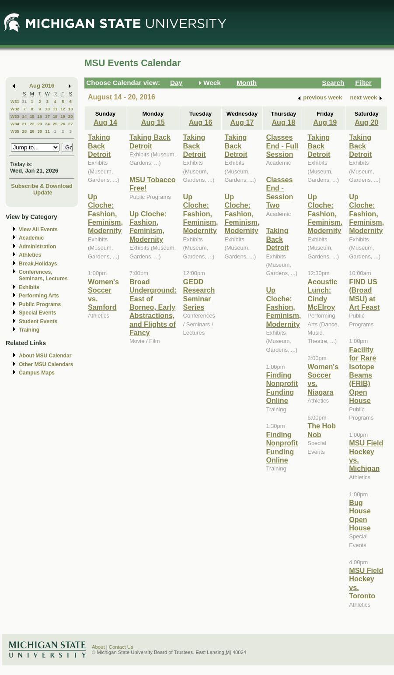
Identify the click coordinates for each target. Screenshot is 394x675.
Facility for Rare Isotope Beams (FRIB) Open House (362, 375)
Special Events (37, 313)
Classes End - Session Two (279, 192)
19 (62, 116)
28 (24, 131)
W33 (14, 116)
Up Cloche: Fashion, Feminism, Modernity (105, 214)
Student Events (38, 321)
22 (32, 123)
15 (32, 116)
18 (55, 116)
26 (62, 123)
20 (70, 116)
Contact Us (121, 647)
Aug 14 (105, 122)
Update (42, 192)
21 (24, 123)
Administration (37, 247)
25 (55, 123)
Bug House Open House (359, 515)
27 (70, 123)
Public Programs (40, 304)
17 (47, 116)
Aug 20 (366, 122)
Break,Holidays (38, 264)
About (98, 647)
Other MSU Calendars (46, 364)
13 (70, 108)
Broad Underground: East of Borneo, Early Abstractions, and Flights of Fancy (153, 307)
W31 (14, 101)
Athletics (30, 255)
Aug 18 (283, 122)
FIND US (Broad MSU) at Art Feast (364, 294)
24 (47, 123)
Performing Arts (39, 296)
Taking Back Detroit (99, 145)
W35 (14, 131)
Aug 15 (153, 122)
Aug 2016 (41, 85)
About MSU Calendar (45, 356)
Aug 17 (242, 122)
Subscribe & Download (42, 186)
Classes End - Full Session (282, 145)
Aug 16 (201, 122)
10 (47, 108)
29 (32, 131)
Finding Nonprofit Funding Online (282, 387)
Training (29, 330)
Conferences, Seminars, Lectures (43, 275)
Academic (31, 238)
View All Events (38, 229)
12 (62, 108)
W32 (14, 108)
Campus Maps (37, 373)
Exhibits (29, 287)
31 (24, 101)
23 (39, 123)
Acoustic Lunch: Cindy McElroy (322, 294)
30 (39, 131)
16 (39, 116)
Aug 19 (325, 122)
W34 (14, 123)
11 (55, 108)
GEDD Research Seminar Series (199, 294)
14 (24, 116)
